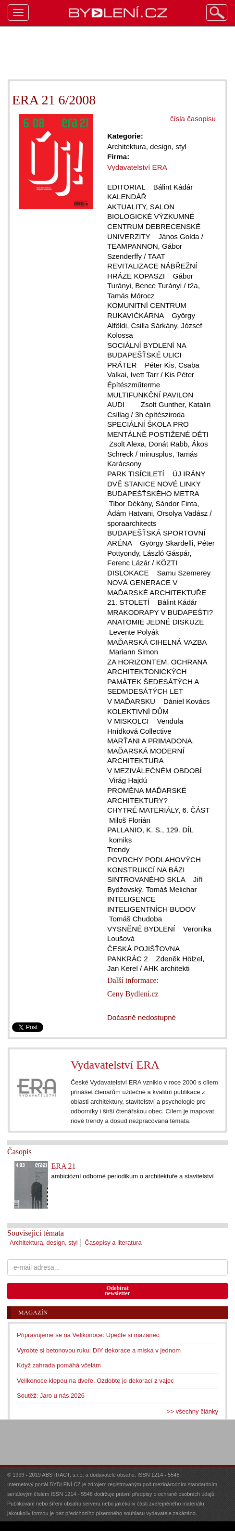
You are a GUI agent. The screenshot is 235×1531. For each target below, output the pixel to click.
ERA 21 (63, 1166)
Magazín (33, 1312)
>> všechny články (192, 1411)
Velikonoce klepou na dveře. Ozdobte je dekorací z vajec (95, 1380)
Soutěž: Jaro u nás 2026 (51, 1395)
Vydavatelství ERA (115, 1065)
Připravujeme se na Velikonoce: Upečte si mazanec (88, 1335)
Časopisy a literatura (113, 1242)
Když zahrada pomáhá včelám (59, 1365)
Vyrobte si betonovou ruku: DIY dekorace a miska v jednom (99, 1350)
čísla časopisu (193, 119)
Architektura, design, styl (44, 1242)
